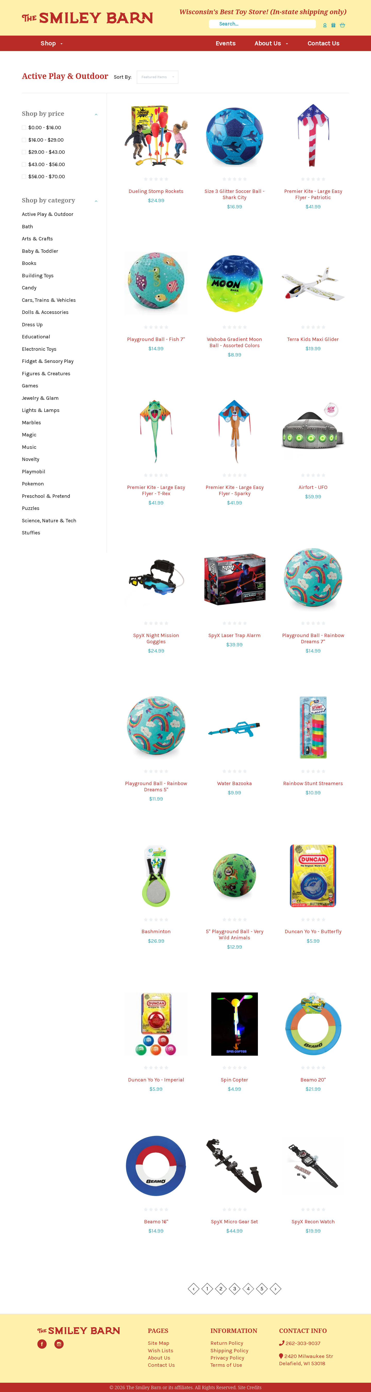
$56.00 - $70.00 (46, 177)
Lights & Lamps (41, 410)
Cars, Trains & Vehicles (49, 300)
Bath (27, 227)
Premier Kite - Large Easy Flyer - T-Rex (156, 490)
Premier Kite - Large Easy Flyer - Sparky (235, 490)
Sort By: (122, 77)
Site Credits (250, 1387)
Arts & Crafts (37, 239)
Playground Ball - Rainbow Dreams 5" (156, 786)
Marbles (31, 423)
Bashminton (156, 931)
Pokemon (33, 484)
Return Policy (226, 1343)
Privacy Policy (227, 1358)
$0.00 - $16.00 (44, 128)
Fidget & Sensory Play (47, 361)
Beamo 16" (156, 1222)
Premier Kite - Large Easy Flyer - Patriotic (313, 194)
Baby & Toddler (40, 251)
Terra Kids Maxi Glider (313, 339)
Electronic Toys (39, 349)
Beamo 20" (313, 1080)
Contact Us (324, 43)
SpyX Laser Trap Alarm (234, 635)
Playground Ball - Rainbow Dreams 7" (313, 638)
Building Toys (38, 276)
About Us (271, 43)
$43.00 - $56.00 (46, 164)
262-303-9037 (300, 1343)
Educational (36, 337)
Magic (29, 435)
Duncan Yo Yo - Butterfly (313, 931)
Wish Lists (160, 1350)
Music (29, 447)
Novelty (30, 459)
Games (30, 386)
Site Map (158, 1343)
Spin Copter (234, 1080)
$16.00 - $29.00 (46, 140)
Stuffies (31, 533)
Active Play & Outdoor (47, 214)
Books (29, 263)
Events (226, 43)
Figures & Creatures (46, 374)
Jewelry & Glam (40, 398)
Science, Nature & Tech (49, 521)
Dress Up (32, 325)
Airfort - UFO (313, 487)
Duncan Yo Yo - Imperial (156, 1080)
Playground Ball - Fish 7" (156, 339)
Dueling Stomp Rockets (156, 191)
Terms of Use (226, 1365)
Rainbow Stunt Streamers (313, 783)
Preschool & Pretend (46, 496)
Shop (51, 43)
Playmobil (33, 472)
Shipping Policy (229, 1350)
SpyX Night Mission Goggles (156, 638)
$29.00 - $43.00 (46, 152)
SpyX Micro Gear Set (234, 1222)
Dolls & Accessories (45, 312)
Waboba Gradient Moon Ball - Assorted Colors (234, 342)
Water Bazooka (234, 783)
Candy (29, 288)
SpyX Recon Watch (313, 1222)
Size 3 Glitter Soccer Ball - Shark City (235, 194)
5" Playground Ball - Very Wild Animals (234, 935)
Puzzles (30, 508)
